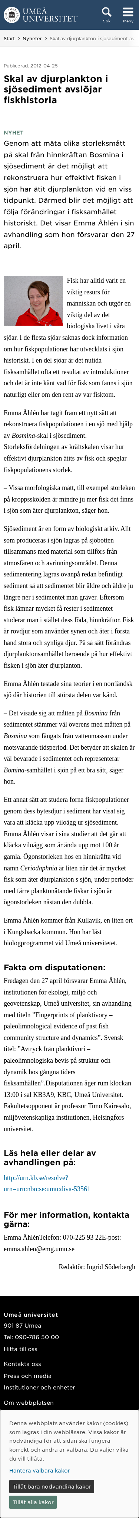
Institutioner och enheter (39, 1387)
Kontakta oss (22, 1363)
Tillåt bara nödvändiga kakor (52, 1486)
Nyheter (32, 38)
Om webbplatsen (29, 1402)
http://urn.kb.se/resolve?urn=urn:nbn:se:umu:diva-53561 (47, 1183)
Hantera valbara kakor (39, 1470)
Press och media (28, 1375)
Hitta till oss (20, 1348)
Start (9, 38)
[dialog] (69, 1464)
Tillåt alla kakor (33, 1502)
